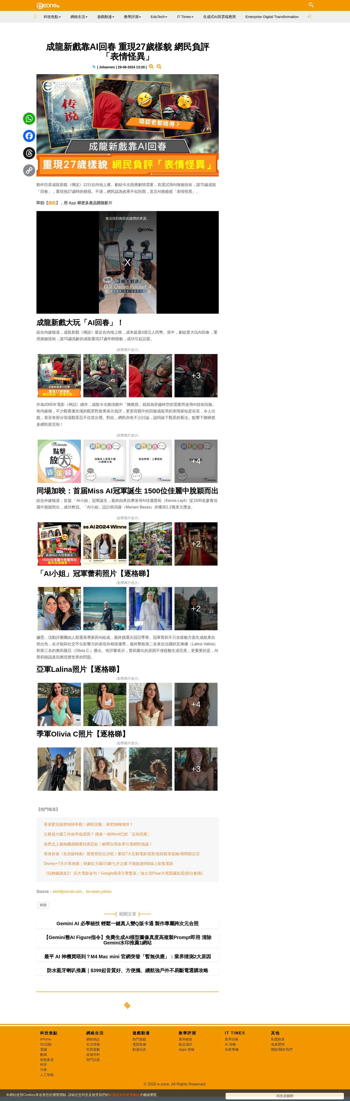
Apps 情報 (186, 1049)
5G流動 (46, 1044)
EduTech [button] (159, 17)
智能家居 (47, 1060)
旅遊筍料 (93, 1055)
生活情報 (93, 1044)
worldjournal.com (67, 891)
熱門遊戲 (139, 1039)
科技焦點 (49, 1033)
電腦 (43, 1049)
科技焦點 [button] (52, 17)
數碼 (43, 1055)
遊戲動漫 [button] (105, 17)
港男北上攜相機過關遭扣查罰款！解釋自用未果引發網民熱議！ (98, 844)
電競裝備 (139, 1044)
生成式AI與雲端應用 (219, 17)
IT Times (235, 1033)
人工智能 (47, 1075)
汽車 (43, 1070)
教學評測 (187, 1033)
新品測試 (185, 1044)
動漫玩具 (139, 1049)
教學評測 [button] (132, 17)
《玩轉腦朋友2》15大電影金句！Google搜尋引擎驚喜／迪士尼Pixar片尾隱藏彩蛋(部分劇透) (123, 873)
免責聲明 (278, 1044)
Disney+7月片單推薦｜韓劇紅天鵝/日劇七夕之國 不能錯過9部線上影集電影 (108, 863)
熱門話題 (93, 1060)
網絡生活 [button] (79, 17)
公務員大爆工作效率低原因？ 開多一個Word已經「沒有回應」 (97, 834)
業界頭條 (231, 1039)
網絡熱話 (93, 1039)
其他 (275, 1033)
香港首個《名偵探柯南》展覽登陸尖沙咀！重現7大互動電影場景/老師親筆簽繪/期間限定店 (122, 854)
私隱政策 (278, 1039)
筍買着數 (93, 1049)
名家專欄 (231, 1049)
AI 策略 (230, 1044)
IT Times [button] (185, 17)
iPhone (45, 1039)
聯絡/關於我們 (281, 1049)
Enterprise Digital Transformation (271, 17)
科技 (43, 905)
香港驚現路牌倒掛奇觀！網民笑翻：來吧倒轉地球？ (88, 824)
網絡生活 (95, 1033)
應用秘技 (185, 1039)
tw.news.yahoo (99, 891)
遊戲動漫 (141, 1033)
